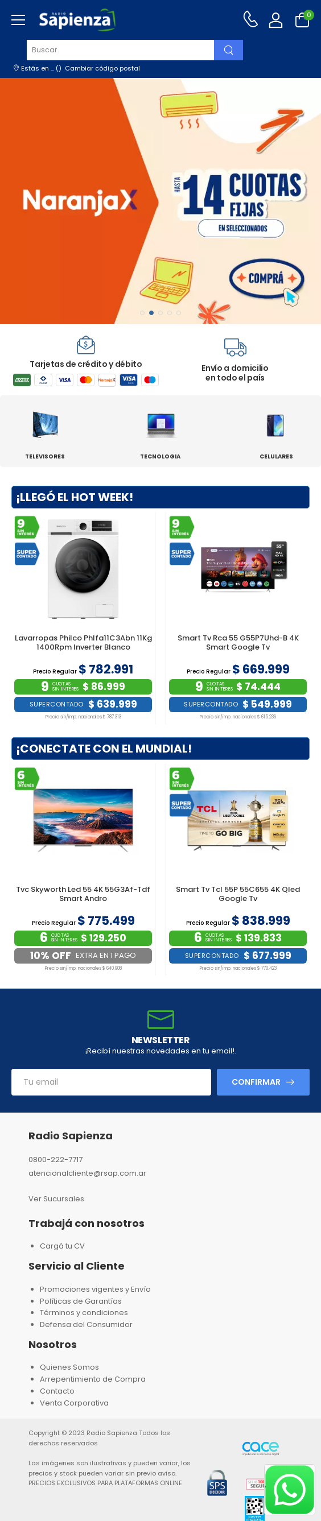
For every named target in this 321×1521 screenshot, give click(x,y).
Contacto (57, 1391)
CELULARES (276, 456)
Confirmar (256, 1082)
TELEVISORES (45, 456)
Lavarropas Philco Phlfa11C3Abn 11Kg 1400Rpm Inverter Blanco (83, 642)
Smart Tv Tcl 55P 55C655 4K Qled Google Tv (238, 894)
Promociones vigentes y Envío (95, 1289)
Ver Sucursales (56, 1198)
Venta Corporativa (74, 1403)
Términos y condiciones (84, 1312)
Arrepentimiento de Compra (93, 1379)
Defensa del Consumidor (86, 1324)
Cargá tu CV (62, 1246)
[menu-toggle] (18, 20)
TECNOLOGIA (160, 456)
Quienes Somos (69, 1367)
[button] (142, 313)
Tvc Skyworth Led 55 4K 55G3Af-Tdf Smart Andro (83, 894)
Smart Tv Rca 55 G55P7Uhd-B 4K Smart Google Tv (238, 642)
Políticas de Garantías (81, 1301)
